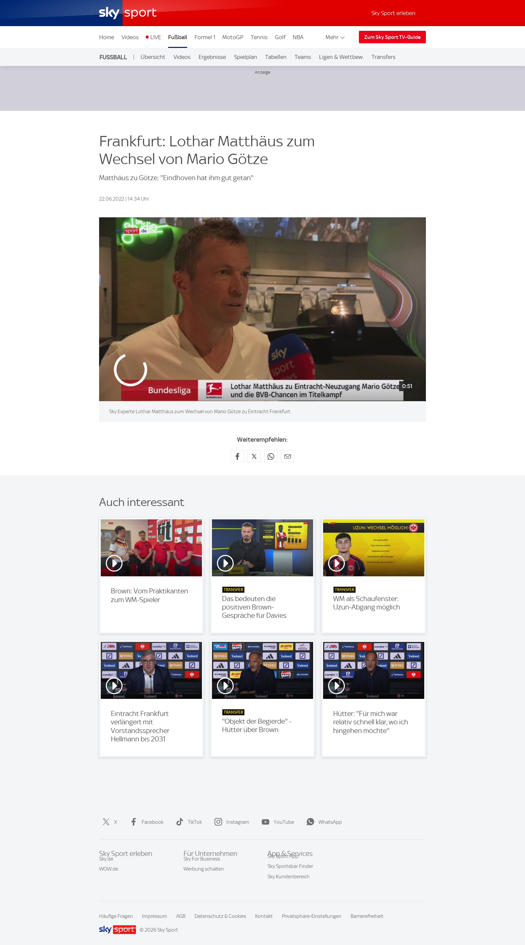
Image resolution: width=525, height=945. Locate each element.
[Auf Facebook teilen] (237, 456)
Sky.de (106, 865)
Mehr (335, 37)
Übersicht (153, 57)
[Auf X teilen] (254, 456)
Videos (130, 37)
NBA (298, 37)
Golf (280, 37)
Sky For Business (201, 865)
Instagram (230, 822)
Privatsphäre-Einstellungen (312, 916)
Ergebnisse (212, 57)
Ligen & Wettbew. (341, 57)
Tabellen (276, 57)
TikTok (187, 822)
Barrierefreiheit (367, 916)
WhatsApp (323, 822)
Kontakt (264, 916)
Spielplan (245, 57)
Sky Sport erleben (393, 13)
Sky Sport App (283, 865)
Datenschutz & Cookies (220, 916)
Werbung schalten (203, 875)
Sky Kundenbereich (289, 885)
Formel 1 (205, 37)
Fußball (177, 37)
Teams (303, 57)
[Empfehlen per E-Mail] (287, 456)
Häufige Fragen (116, 916)
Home (106, 37)
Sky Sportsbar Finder (290, 875)
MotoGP (232, 37)
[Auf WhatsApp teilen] (271, 456)
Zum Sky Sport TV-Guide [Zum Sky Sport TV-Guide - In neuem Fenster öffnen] (392, 37)
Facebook (145, 822)
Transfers (383, 57)
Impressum (154, 916)
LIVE (155, 37)
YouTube (276, 822)
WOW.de (108, 875)
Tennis (259, 37)
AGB (180, 916)
